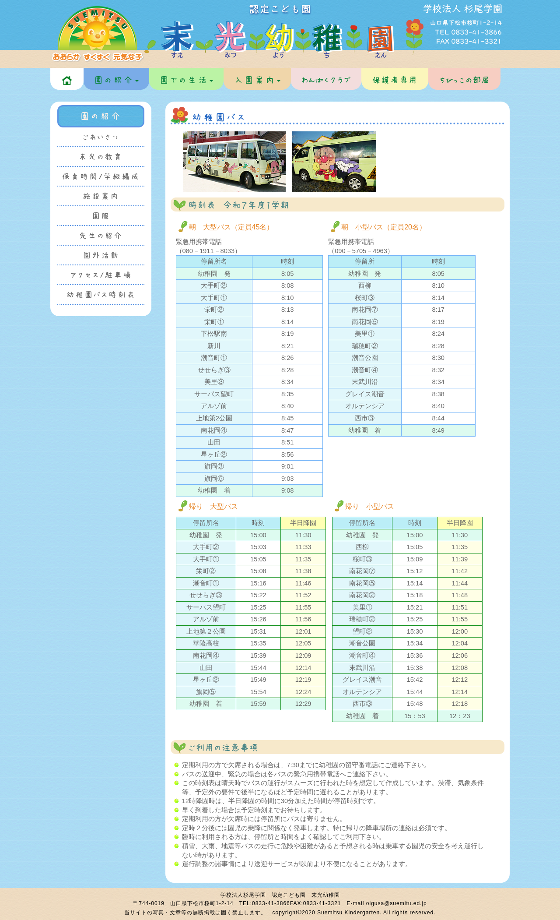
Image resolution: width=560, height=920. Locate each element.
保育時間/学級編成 (101, 177)
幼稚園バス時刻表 (101, 295)
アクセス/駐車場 (101, 275)
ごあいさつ (100, 137)
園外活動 (101, 255)
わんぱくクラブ (326, 80)
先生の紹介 (101, 236)
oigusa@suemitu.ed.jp (396, 903)
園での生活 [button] (186, 80)
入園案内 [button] (257, 80)
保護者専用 (395, 80)
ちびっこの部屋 (464, 80)
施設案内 (101, 196)
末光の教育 (101, 157)
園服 (101, 216)
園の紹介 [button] (116, 80)
